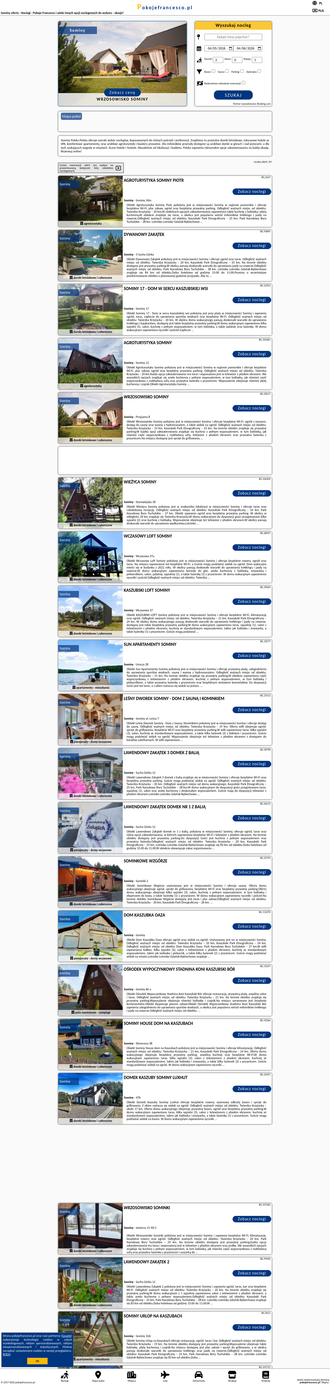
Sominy (65, 184)
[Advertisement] (165, 1164)
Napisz (325, 1382)
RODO (7, 1354)
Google (66, 1336)
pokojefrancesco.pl (165, 7)
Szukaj (233, 95)
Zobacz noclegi (252, 191)
